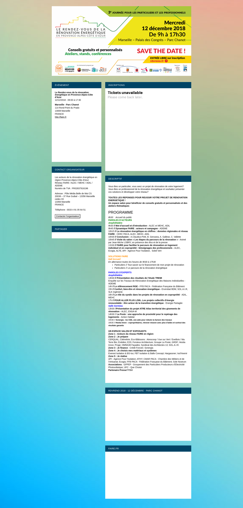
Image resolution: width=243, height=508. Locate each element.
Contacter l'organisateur (67, 216)
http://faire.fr (60, 117)
